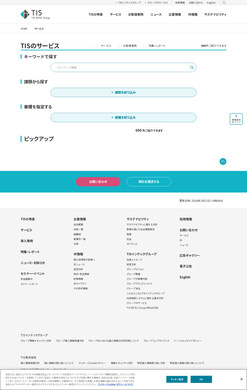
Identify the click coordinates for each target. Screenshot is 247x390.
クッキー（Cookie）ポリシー (92, 363)
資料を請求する (148, 181)
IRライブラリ (80, 283)
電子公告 (186, 266)
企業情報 (175, 14)
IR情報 (192, 14)
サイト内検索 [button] (224, 2)
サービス (115, 14)
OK (201, 380)
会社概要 (78, 224)
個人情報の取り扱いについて (59, 363)
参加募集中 (27, 279)
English (211, 2)
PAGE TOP (223, 161)
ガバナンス (132, 243)
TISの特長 (96, 14)
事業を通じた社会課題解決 (141, 229)
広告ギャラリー (189, 255)
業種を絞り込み (125, 117)
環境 (129, 234)
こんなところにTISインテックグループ (146, 293)
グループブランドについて (139, 283)
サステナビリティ (215, 14)
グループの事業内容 (137, 278)
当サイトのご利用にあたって (35, 369)
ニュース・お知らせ (33, 262)
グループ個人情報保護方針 (70, 340)
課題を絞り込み (125, 92)
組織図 (77, 234)
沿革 (76, 243)
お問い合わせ (196, 2)
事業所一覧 (80, 239)
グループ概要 (133, 274)
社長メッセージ (134, 259)
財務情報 (78, 278)
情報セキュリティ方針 (122, 363)
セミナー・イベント (33, 273)
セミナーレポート (29, 284)
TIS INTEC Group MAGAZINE (142, 307)
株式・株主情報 (81, 274)
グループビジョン (135, 269)
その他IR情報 (81, 288)
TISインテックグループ (129, 2)
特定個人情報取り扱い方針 (151, 363)
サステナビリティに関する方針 (142, 224)
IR (181, 240)
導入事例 (27, 240)
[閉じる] (241, 380)
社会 (129, 239)
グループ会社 (133, 288)
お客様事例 (135, 14)
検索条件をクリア (236, 121)
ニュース (156, 14)
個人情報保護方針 (30, 363)
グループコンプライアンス (156, 340)
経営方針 (78, 269)
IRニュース (79, 264)
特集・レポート (157, 45)
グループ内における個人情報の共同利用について (113, 340)
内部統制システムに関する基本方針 (145, 298)
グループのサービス (158, 2)
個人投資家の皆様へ (84, 259)
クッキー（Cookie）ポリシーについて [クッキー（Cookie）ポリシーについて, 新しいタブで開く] (115, 385)
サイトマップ (60, 369)
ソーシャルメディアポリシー (188, 340)
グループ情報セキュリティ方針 (36, 340)
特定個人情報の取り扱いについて (187, 363)
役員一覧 (78, 229)
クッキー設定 (176, 380)
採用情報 (180, 2)
